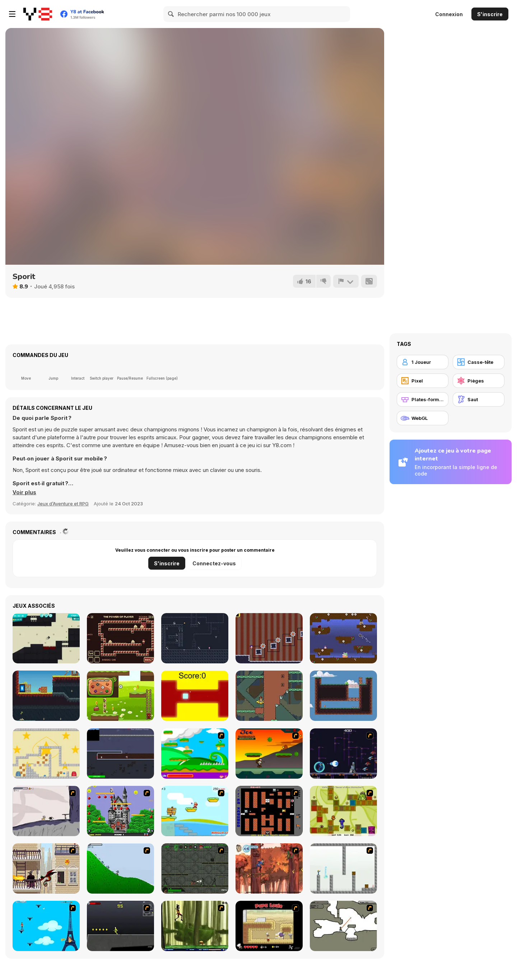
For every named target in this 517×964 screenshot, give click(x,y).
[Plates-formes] (422, 399)
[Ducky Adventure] (120, 696)
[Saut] (478, 399)
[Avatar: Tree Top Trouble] (269, 868)
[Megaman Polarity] (343, 753)
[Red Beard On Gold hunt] (194, 811)
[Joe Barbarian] (269, 753)
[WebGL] (422, 418)
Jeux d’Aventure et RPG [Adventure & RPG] (63, 503)
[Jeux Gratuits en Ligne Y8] (37, 14)
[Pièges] (478, 381)
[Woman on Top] (46, 926)
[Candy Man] (194, 753)
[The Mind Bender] (343, 868)
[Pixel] (422, 381)
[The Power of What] (120, 638)
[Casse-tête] (478, 362)
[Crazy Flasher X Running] (120, 926)
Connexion (449, 14)
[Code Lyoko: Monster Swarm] (194, 926)
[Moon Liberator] (120, 753)
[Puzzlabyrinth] (46, 753)
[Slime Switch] (343, 696)
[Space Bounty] (194, 868)
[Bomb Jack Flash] (120, 811)
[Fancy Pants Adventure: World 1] (46, 811)
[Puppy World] (343, 638)
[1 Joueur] (422, 362)
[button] (24, 492)
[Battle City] (269, 811)
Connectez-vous (214, 563)
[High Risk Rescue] (46, 868)
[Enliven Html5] (269, 696)
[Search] (171, 14)
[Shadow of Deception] (194, 638)
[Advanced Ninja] (343, 926)
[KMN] (46, 696)
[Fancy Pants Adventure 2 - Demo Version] (120, 868)
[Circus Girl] (269, 638)
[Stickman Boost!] (46, 638)
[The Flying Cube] (194, 696)
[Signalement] (346, 281)
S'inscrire (490, 14)
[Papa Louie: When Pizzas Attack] (269, 926)
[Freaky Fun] (343, 811)
